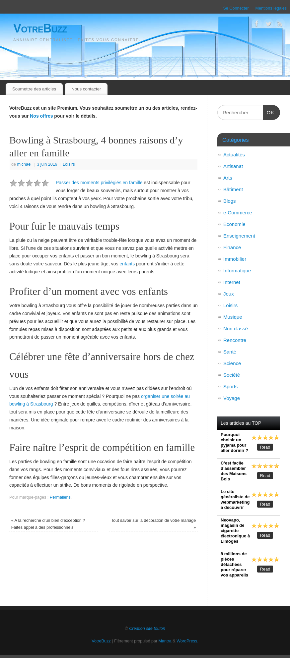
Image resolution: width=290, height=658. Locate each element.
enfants (127, 263)
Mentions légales (271, 8)
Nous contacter (86, 88)
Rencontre (234, 340)
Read (265, 447)
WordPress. (187, 641)
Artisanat (233, 166)
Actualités (234, 154)
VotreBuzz (40, 28)
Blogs (229, 201)
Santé (229, 352)
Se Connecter (236, 8)
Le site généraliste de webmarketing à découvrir (235, 499)
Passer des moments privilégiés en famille (99, 182)
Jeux (228, 294)
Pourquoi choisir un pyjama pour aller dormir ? (234, 442)
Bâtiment (233, 189)
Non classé (235, 328)
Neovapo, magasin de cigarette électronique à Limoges (235, 531)
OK (269, 111)
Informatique (237, 270)
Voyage (231, 398)
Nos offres (41, 116)
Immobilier (234, 259)
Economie (234, 224)
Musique (232, 317)
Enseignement (239, 236)
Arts (227, 178)
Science (232, 363)
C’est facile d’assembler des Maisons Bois (234, 471)
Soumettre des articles (34, 88)
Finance (232, 247)
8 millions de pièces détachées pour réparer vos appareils (234, 564)
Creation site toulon (147, 628)
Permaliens (60, 497)
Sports (230, 386)
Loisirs (69, 164)
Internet (231, 282)
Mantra (165, 641)
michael (24, 164)
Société (231, 375)
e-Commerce (237, 212)
